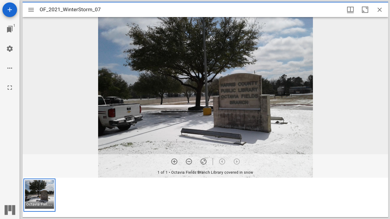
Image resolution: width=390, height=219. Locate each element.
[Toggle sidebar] (31, 9)
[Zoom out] (189, 161)
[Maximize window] (365, 9)
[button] (39, 195)
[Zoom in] (174, 161)
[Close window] (379, 9)
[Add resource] (9, 9)
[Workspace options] (9, 68)
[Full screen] (9, 87)
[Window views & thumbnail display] (350, 9)
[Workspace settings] (9, 48)
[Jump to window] (9, 29)
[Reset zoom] (203, 161)
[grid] (205, 197)
